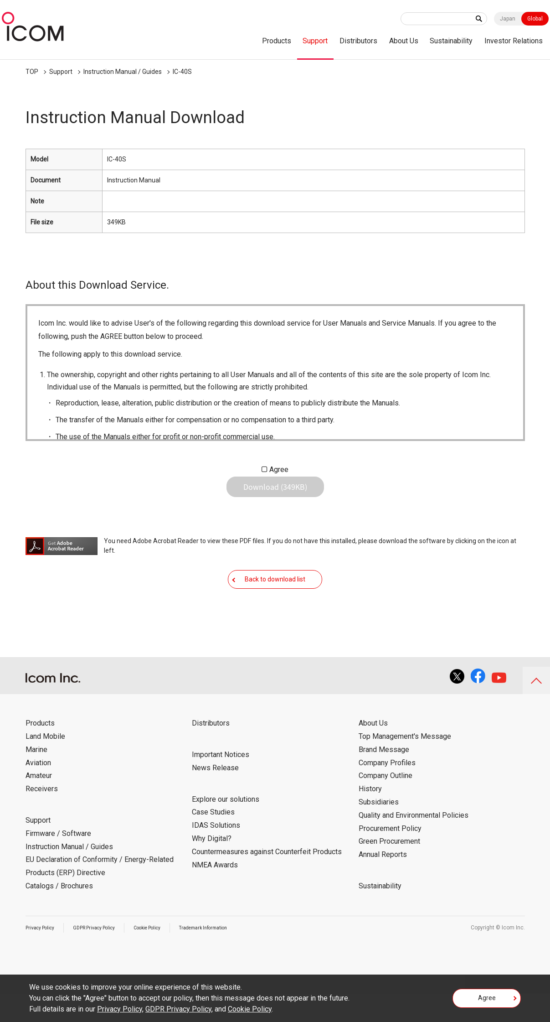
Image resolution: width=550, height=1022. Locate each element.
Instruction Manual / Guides (122, 71)
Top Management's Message (405, 764)
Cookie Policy (164, 956)
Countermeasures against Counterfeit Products (267, 880)
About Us (403, 40)
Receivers (42, 817)
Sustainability (451, 40)
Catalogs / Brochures (59, 914)
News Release (215, 796)
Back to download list (275, 600)
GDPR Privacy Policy (104, 956)
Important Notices (220, 782)
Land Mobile (45, 764)
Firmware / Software (58, 861)
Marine (36, 777)
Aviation (38, 791)
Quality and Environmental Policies (413, 843)
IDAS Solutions (216, 853)
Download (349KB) (275, 493)
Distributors (358, 40)
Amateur (39, 803)
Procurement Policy (390, 856)
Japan (507, 19)
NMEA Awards (215, 893)
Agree (278, 469)
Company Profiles (387, 791)
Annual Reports (383, 882)
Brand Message (384, 777)
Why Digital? (211, 866)
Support (315, 40)
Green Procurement (389, 869)
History (370, 817)
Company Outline (385, 803)
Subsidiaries (379, 830)
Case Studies (213, 840)
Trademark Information (229, 956)
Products (276, 40)
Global (535, 19)
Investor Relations (513, 40)
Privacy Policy (43, 956)
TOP (32, 71)
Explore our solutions (225, 827)
